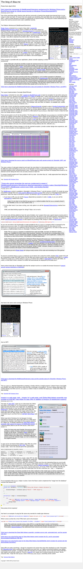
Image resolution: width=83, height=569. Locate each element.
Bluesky (71, 41)
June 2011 (72, 154)
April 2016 (71, 118)
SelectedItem (48, 259)
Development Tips (73, 60)
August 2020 (72, 96)
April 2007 (71, 216)
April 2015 (71, 127)
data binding (57, 219)
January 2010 (72, 176)
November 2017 (73, 110)
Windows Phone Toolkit (75, 78)
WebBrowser (37, 32)
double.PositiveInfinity (59, 106)
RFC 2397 (22, 445)
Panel (51, 99)
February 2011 (73, 159)
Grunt (70, 62)
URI (38, 194)
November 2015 (73, 122)
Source (26, 44)
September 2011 (73, 150)
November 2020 (73, 93)
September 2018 (73, 108)
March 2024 (72, 88)
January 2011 (72, 160)
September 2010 (73, 166)
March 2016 (72, 119)
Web (70, 74)
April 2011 (71, 157)
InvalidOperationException (47, 242)
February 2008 (73, 206)
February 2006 (73, 232)
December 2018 (73, 105)
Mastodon (71, 39)
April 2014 (71, 140)
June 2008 (72, 201)
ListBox (33, 96)
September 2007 (73, 210)
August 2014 (72, 135)
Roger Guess (5, 28)
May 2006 (71, 228)
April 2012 (71, 146)
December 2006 (73, 221)
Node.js (71, 66)
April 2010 (71, 172)
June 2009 (72, 185)
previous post (44, 78)
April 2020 (71, 100)
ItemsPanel (24, 96)
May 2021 (71, 91)
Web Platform (11, 563)
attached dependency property (14, 219)
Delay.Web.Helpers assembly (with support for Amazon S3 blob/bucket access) (18, 423)
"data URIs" (11, 404)
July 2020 (71, 97)
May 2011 (71, 155)
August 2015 (72, 123)
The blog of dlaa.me (10, 2)
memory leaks (41, 69)
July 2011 (71, 153)
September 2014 (73, 133)
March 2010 (72, 173)
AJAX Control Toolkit (74, 57)
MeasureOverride (36, 106)
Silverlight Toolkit (73, 69)
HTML (57, 194)
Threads (71, 42)
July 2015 (71, 124)
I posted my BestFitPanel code (31, 95)
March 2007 (72, 217)
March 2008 (72, 204)
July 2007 (71, 212)
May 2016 (71, 117)
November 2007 (73, 207)
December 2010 (73, 162)
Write (25, 432)
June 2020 (72, 98)
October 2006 (72, 224)
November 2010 (73, 163)
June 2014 (72, 137)
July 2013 (71, 142)
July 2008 (71, 199)
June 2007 (72, 213)
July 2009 (71, 184)
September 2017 (73, 111)
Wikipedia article (8, 555)
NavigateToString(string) (51, 205)
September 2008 (73, 197)
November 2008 (73, 194)
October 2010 (72, 164)
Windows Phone (15, 179)
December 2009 (73, 177)
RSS (57, 256)
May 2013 (71, 144)
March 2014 (72, 141)
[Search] (75, 54)
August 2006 (72, 226)
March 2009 (72, 189)
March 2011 (72, 158)
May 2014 (71, 139)
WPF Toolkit (72, 82)
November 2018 (73, 106)
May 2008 (71, 202)
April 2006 (71, 229)
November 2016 (73, 114)
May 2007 (71, 215)
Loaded (25, 52)
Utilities (71, 73)
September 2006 (73, 225)
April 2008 (71, 203)
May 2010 (71, 171)
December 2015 (73, 120)
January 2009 (72, 191)
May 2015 (71, 126)
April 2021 (71, 92)
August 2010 (72, 167)
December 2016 (73, 113)
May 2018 (71, 109)
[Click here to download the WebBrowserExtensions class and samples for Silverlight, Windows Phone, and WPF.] (33, 86)
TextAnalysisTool (73, 72)
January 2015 (72, 129)
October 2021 (72, 89)
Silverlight (6, 179)
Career (71, 59)
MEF (70, 64)
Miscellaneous (73, 65)
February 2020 (73, 102)
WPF (10, 179)
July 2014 (71, 136)
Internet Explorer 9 (16, 533)
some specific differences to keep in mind (30, 192)
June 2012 (72, 145)
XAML (50, 197)
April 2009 (71, 188)
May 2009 (71, 186)
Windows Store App (74, 79)
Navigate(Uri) (8, 198)
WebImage (4, 410)
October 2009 (72, 180)
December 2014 (73, 131)
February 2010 (73, 175)
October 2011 (72, 149)
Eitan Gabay (4, 95)
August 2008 (72, 198)
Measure (35, 116)
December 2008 (73, 193)
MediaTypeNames (17, 467)
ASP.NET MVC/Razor (28, 414)
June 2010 (72, 170)
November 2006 (73, 222)
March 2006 (72, 230)
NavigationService (28, 31)
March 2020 (72, 101)
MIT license (77, 47)
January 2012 (72, 148)
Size (34, 119)
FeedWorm (72, 61)
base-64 (30, 558)
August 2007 (72, 211)
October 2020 (72, 95)
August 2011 (72, 151)
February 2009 (73, 190)
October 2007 (72, 208)
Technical (6, 563)
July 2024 (71, 87)
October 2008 (72, 195)
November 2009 (73, 179)
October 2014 (72, 132)
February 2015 (73, 128)
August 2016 (72, 115)
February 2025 (73, 86)
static (21, 66)
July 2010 (71, 168)
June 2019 (72, 104)
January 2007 (72, 220)
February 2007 (73, 219)
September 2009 (73, 181)
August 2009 (72, 182)
